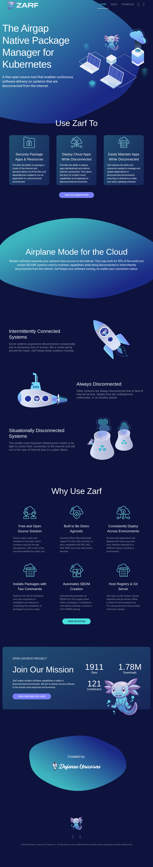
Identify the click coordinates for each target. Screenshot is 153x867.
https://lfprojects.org (124, 845)
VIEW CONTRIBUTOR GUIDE (31, 696)
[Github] (143, 4)
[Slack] (138, 4)
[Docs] (114, 4)
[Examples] (127, 4)
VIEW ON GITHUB (76, 621)
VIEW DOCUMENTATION (76, 195)
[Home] (103, 4)
